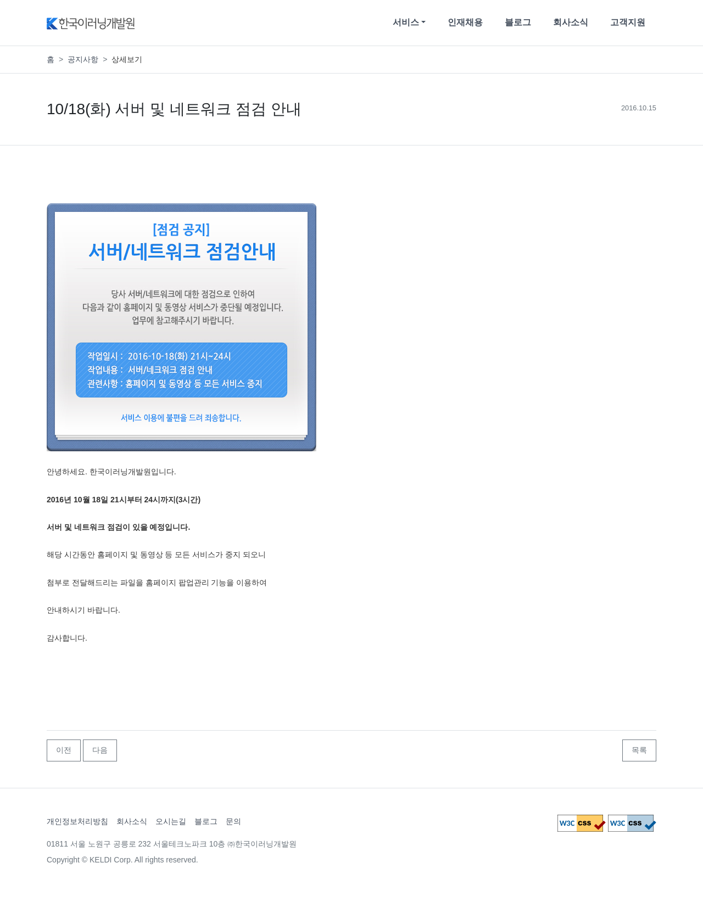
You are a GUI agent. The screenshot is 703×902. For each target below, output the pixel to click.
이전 (63, 750)
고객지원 (627, 22)
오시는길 (170, 821)
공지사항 (83, 59)
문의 (233, 821)
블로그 (518, 22)
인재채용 (465, 22)
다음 (100, 750)
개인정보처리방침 (77, 821)
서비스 (406, 22)
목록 (639, 750)
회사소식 (570, 22)
